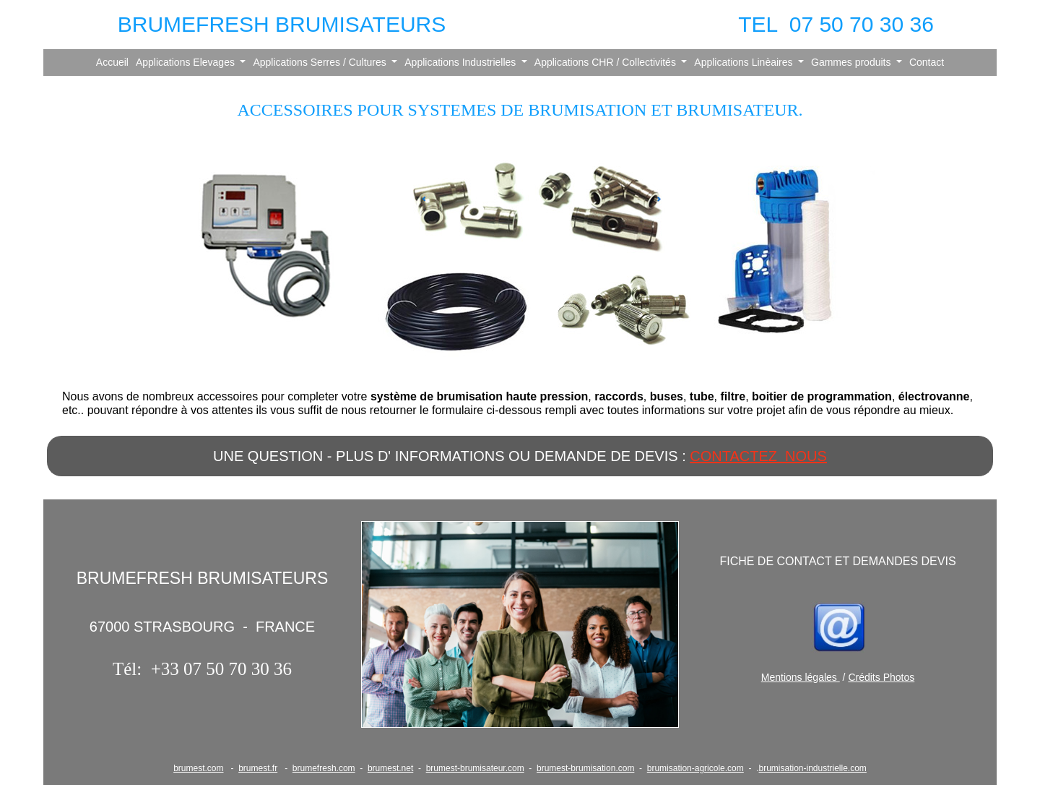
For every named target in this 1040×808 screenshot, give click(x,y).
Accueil (112, 62)
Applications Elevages (187, 62)
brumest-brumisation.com (585, 768)
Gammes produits (852, 62)
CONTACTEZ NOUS (758, 456)
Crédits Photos (881, 677)
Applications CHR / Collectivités (606, 62)
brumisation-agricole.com (695, 768)
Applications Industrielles (461, 62)
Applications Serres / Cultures (321, 62)
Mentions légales (800, 677)
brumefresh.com (323, 768)
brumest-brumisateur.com (475, 768)
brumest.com (198, 768)
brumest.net (390, 768)
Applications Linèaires (744, 62)
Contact (926, 62)
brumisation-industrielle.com (812, 768)
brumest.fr (257, 768)
